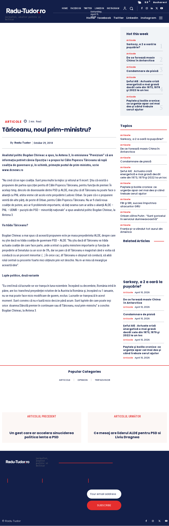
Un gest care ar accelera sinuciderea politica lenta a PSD (41, 435)
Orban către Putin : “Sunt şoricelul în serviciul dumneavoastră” (143, 217)
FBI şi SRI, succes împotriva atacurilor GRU (138, 204)
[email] (104, 494)
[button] (131, 8)
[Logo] (30, 462)
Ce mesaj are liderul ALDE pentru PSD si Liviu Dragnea (127, 435)
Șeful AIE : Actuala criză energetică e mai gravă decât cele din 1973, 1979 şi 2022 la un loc (143, 86)
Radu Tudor (22, 142)
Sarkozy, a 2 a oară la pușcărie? (141, 45)
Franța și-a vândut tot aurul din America (141, 230)
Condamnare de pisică (142, 71)
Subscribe (104, 505)
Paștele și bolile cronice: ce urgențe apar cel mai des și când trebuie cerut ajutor (143, 105)
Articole (13, 121)
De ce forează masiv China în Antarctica (140, 59)
